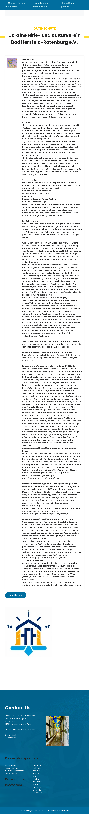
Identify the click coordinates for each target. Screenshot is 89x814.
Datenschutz (14, 779)
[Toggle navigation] (10, 13)
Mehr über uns (15, 595)
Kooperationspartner (20, 758)
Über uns (39, 758)
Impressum (13, 785)
